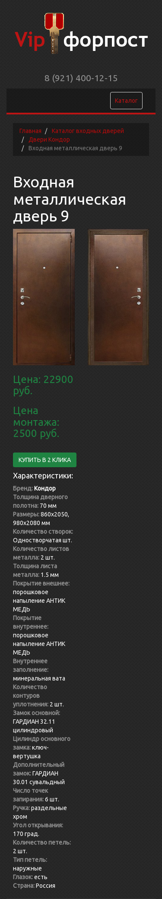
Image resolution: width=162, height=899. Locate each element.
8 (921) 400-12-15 (81, 78)
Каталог (126, 100)
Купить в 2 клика (45, 459)
